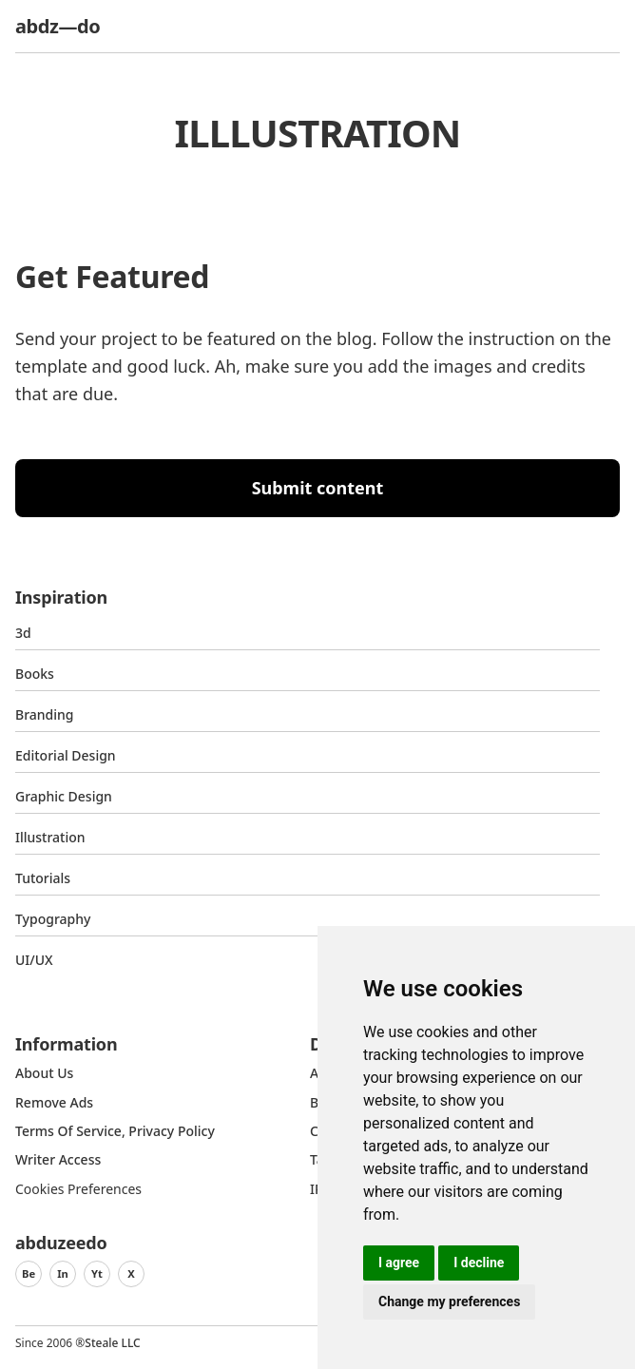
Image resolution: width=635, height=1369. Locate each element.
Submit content (318, 487)
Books (34, 674)
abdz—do (57, 26)
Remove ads (54, 1102)
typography (52, 919)
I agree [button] (398, 1262)
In (62, 1273)
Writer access (58, 1159)
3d (23, 633)
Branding (44, 714)
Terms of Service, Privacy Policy (115, 1131)
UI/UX (34, 960)
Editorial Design (65, 755)
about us (44, 1073)
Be (28, 1273)
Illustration (50, 837)
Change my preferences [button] (449, 1301)
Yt (97, 1273)
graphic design (63, 796)
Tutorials (42, 878)
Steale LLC (112, 1343)
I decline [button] (478, 1262)
